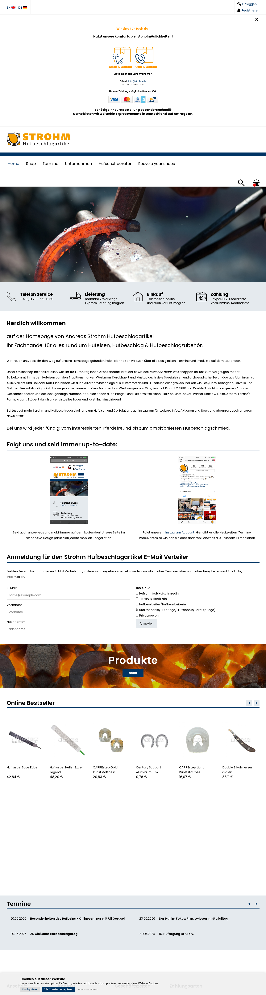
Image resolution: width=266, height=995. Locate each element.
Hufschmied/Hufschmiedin (159, 593)
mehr (133, 673)
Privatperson (149, 615)
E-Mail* (12, 588)
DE (22, 8)
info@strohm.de (137, 81)
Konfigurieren (30, 989)
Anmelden (146, 623)
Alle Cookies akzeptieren (58, 989)
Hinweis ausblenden (88, 989)
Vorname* (14, 605)
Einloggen (247, 4)
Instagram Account (179, 532)
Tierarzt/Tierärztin (153, 599)
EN (11, 8)
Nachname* (16, 622)
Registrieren (248, 10)
